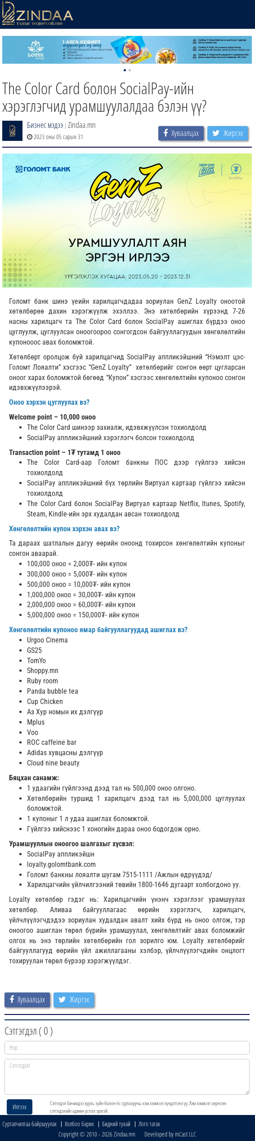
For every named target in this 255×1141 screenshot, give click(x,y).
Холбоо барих (79, 1123)
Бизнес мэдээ (45, 124)
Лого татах (149, 1123)
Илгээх (20, 1106)
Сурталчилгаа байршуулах (29, 1123)
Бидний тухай (116, 1123)
